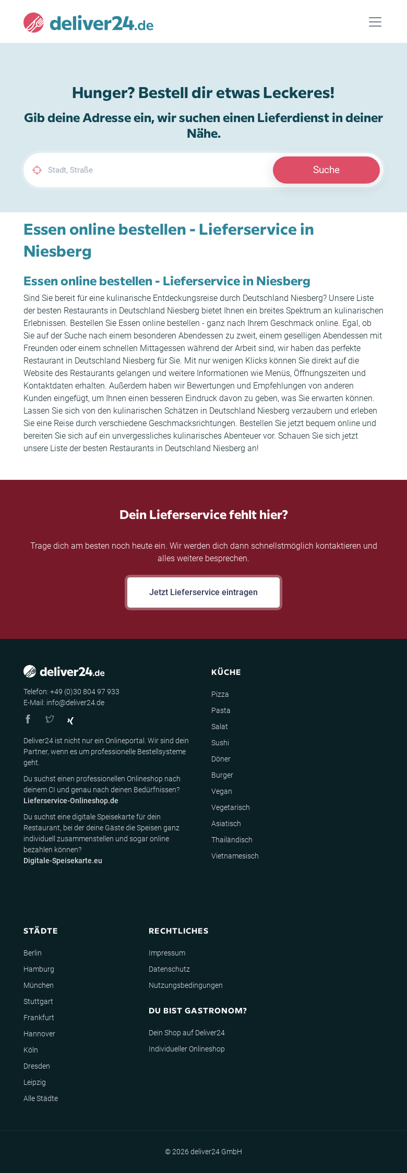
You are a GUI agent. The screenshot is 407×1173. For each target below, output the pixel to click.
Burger (222, 775)
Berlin (32, 953)
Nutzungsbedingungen (186, 985)
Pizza (220, 694)
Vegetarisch (230, 807)
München (38, 985)
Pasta (221, 710)
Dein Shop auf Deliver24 (187, 1033)
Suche (326, 170)
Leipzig (34, 1082)
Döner (221, 759)
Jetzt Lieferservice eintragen (203, 592)
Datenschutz (169, 969)
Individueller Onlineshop (187, 1049)
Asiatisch (226, 823)
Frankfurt (38, 1017)
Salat (219, 726)
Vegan (221, 791)
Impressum (167, 953)
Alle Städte (40, 1098)
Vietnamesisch (235, 856)
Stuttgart (38, 1001)
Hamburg (38, 969)
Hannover (39, 1034)
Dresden (36, 1066)
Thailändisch (232, 840)
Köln (30, 1050)
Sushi (220, 743)
